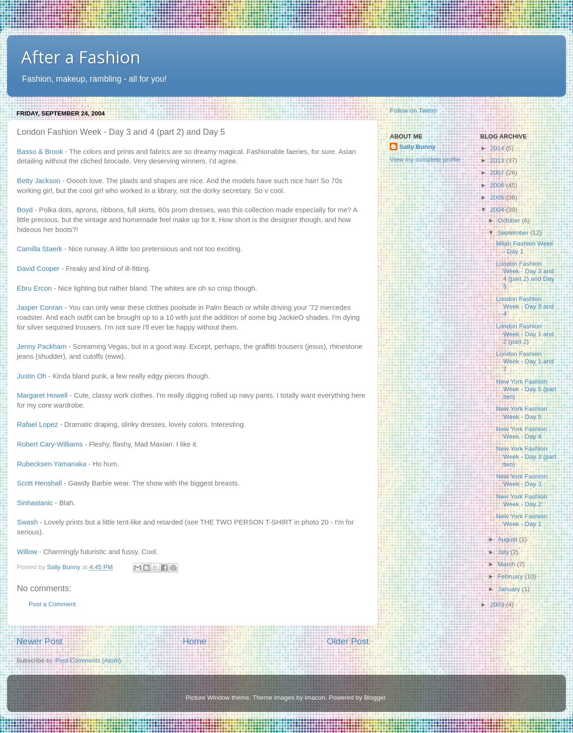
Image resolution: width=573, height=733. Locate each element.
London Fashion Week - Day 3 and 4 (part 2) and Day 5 (525, 275)
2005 (498, 197)
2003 (498, 604)
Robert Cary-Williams (50, 444)
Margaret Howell (42, 395)
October (510, 220)
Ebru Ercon (34, 288)
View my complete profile (425, 159)
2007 (498, 172)
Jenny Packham (42, 346)
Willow (27, 552)
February (511, 576)
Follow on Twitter (413, 110)
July (504, 552)
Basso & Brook (40, 151)
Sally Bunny (417, 146)
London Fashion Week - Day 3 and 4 (525, 306)
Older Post (348, 641)
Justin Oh (31, 376)
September (514, 232)
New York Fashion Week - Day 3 (521, 480)
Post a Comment (52, 604)
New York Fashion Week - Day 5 (521, 412)
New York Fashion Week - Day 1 (521, 520)
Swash (27, 522)
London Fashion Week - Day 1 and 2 (525, 361)
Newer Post (39, 641)
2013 (498, 160)
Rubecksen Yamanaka (51, 464)
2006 (498, 185)
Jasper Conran (39, 307)
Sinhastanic (35, 503)
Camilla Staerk (39, 249)
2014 (498, 148)
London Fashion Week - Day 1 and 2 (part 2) (525, 334)
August (508, 539)
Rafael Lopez (37, 424)
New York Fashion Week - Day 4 (521, 432)
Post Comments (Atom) (88, 660)
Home (194, 641)
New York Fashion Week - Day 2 (521, 500)
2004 (498, 209)
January (510, 589)
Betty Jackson (38, 181)
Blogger (375, 697)
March (507, 564)
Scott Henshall (39, 483)
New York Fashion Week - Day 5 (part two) (526, 389)
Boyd (25, 210)
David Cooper (38, 268)
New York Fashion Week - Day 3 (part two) (526, 456)
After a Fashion (80, 57)
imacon (315, 697)
